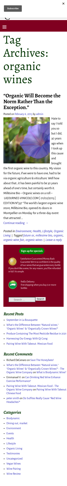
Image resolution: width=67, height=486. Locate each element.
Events (10, 433)
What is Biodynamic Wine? (51, 372)
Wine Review (13, 473)
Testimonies (13, 453)
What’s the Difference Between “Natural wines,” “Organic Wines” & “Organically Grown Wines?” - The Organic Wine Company (35, 369)
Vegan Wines (13, 463)
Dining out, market (16, 423)
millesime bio (44, 235)
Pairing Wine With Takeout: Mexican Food (29, 343)
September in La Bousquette (22, 319)
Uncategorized (14, 458)
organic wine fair (13, 240)
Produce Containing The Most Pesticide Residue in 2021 (36, 333)
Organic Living (14, 448)
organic (58, 235)
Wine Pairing (13, 468)
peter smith (12, 398)
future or (28, 235)
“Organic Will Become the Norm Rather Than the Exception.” (32, 101)
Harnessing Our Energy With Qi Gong (27, 338)
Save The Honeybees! (42, 360)
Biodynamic (13, 418)
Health (37, 231)
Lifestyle (47, 231)
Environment (23, 231)
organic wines (34, 240)
